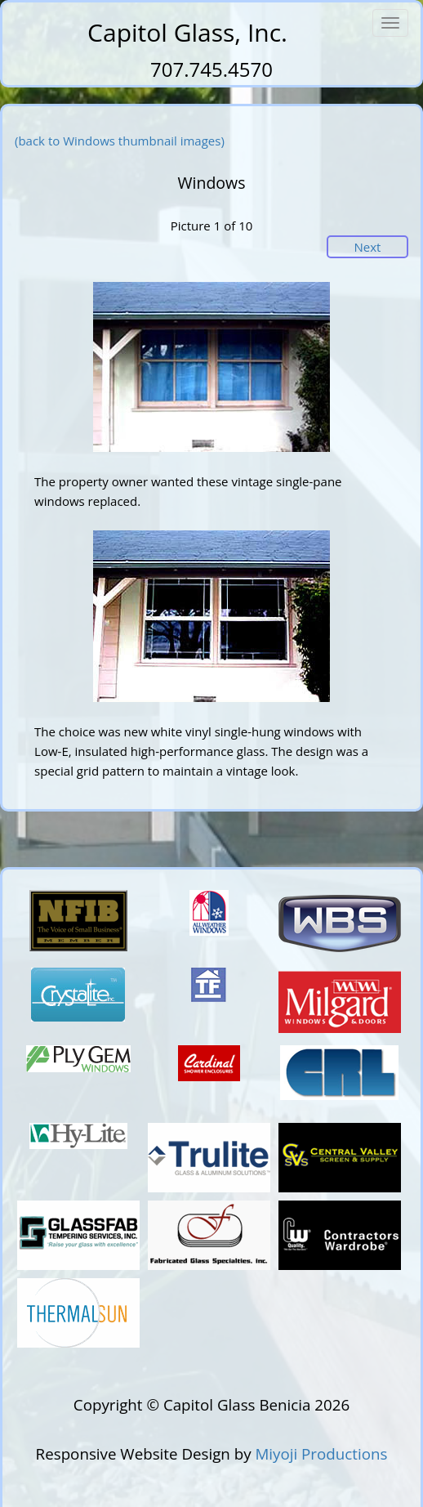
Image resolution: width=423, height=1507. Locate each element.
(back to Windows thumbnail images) (120, 140)
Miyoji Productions (321, 1453)
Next (367, 247)
